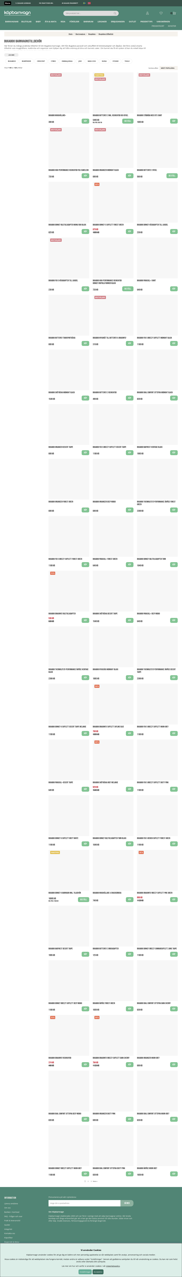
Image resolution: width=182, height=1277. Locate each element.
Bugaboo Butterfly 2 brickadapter (106, 948)
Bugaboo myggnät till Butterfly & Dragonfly (109, 338)
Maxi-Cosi (92, 61)
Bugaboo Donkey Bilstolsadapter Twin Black (109, 838)
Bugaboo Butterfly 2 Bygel (147, 170)
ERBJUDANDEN (118, 21)
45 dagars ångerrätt (70, 3)
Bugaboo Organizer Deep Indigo (104, 501)
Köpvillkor (8, 1237)
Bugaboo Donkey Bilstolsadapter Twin (151, 559)
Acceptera (98, 1272)
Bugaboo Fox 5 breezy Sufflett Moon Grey (152, 726)
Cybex (53, 61)
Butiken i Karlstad (11, 1212)
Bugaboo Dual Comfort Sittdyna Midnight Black (155, 392)
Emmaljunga (67, 61)
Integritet (8, 1229)
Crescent (41, 61)
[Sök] (91, 13)
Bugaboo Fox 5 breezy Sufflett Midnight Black (154, 338)
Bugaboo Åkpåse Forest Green (104, 1003)
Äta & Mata (50, 21)
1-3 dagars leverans (23, 3)
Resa (63, 21)
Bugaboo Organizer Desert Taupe (61, 447)
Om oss (7, 1208)
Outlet (132, 21)
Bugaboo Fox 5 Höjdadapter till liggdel (63, 280)
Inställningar (85, 1272)
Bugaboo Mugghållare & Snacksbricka (107, 893)
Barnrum (88, 21)
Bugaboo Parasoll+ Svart (146, 280)
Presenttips (146, 21)
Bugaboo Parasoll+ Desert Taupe (61, 782)
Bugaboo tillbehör (106, 34)
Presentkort (158, 26)
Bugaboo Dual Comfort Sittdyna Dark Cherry (154, 1003)
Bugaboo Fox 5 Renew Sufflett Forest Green (153, 838)
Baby (38, 21)
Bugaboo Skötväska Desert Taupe (105, 613)
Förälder (74, 21)
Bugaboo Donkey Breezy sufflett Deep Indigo (65, 1003)
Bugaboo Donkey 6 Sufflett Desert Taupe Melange (67, 726)
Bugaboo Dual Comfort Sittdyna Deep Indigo (65, 1113)
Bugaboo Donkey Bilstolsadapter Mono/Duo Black (67, 224)
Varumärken (163, 21)
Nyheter (172, 26)
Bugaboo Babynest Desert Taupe (61, 948)
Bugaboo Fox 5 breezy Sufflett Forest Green (65, 559)
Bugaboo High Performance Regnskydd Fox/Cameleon (69, 170)
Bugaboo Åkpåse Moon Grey (147, 1168)
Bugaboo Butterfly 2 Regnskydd (105, 392)
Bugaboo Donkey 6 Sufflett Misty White (63, 838)
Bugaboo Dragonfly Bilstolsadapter (62, 613)
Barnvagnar (11, 21)
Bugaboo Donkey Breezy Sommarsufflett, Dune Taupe (157, 948)
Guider (7, 1225)
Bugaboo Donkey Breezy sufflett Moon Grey (65, 1168)
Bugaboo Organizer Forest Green (61, 501)
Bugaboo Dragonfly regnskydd (60, 1058)
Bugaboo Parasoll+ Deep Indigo (148, 613)
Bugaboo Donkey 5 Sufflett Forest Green (108, 224)
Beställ (127, 121)
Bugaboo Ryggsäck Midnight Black (105, 669)
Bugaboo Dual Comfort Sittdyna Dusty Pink (109, 1168)
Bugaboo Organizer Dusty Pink (104, 1113)
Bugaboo (92, 34)
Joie (80, 61)
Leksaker (102, 21)
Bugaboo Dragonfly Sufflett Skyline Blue (108, 726)
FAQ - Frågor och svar (13, 1216)
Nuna (104, 61)
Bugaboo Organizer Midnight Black (106, 170)
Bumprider (26, 61)
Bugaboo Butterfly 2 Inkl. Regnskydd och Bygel (110, 115)
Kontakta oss (9, 1233)
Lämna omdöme (11, 1203)
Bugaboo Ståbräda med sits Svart (149, 115)
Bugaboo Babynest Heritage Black (149, 447)
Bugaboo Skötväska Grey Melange (105, 782)
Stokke (116, 61)
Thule (127, 61)
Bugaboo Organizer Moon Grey (148, 1058)
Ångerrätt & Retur (11, 1242)
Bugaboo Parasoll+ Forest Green (105, 559)
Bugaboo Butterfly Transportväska (62, 338)
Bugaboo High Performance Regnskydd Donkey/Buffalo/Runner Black (107, 282)
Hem (71, 34)
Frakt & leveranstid (12, 1220)
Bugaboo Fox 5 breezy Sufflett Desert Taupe (109, 447)
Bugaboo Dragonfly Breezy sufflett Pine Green (154, 893)
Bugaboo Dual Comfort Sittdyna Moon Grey (153, 1113)
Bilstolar (26, 21)
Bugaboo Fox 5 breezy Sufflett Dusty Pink (152, 782)
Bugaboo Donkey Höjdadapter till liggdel (152, 224)
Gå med (127, 1203)
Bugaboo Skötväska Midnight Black (62, 392)
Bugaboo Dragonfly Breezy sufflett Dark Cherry (111, 1058)
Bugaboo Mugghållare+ (57, 115)
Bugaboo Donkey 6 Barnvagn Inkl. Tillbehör (65, 893)
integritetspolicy (113, 1266)
